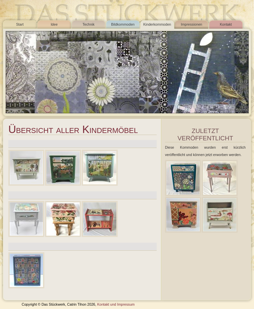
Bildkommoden (122, 24)
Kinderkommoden (157, 24)
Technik (88, 24)
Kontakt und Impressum (116, 304)
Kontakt (226, 24)
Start (20, 24)
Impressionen (191, 24)
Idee (54, 24)
